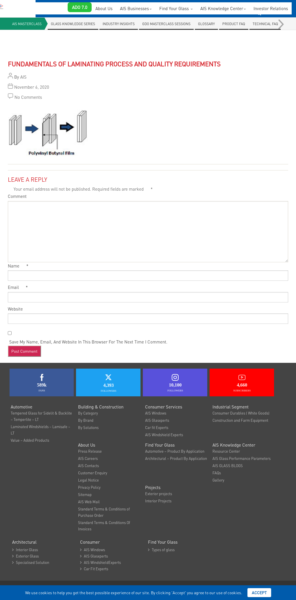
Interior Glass (25, 549)
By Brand (85, 420)
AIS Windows (155, 412)
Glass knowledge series (73, 24)
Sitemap (85, 494)
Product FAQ (233, 24)
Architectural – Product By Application (176, 458)
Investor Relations (271, 8)
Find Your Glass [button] (176, 8)
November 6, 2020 (31, 87)
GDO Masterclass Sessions (166, 24)
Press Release (90, 451)
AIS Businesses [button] (136, 8)
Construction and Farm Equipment (240, 420)
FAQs (216, 472)
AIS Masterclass (27, 24)
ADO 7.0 (79, 7)
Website (15, 309)
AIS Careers (88, 458)
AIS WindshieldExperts (100, 562)
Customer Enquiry (92, 472)
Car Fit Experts (94, 568)
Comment (17, 196)
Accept (259, 592)
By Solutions (88, 427)
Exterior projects (158, 493)
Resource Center (226, 451)
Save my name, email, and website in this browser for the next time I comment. (88, 342)
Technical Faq (265, 24)
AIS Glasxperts (157, 420)
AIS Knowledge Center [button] (223, 8)
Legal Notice (88, 480)
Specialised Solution (30, 562)
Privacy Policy (89, 487)
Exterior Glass (25, 555)
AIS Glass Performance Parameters (241, 458)
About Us (103, 8)
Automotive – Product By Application (174, 451)
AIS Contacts (88, 465)
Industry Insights (119, 24)
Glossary (206, 24)
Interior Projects (158, 500)
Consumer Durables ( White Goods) (240, 412)
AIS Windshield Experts (164, 434)
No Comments (28, 97)
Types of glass (161, 549)
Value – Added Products (30, 440)
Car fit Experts (156, 427)
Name (18, 266)
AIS (23, 77)
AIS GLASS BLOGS (227, 465)
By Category (88, 412)
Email (18, 287)
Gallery (218, 480)
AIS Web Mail (89, 501)
